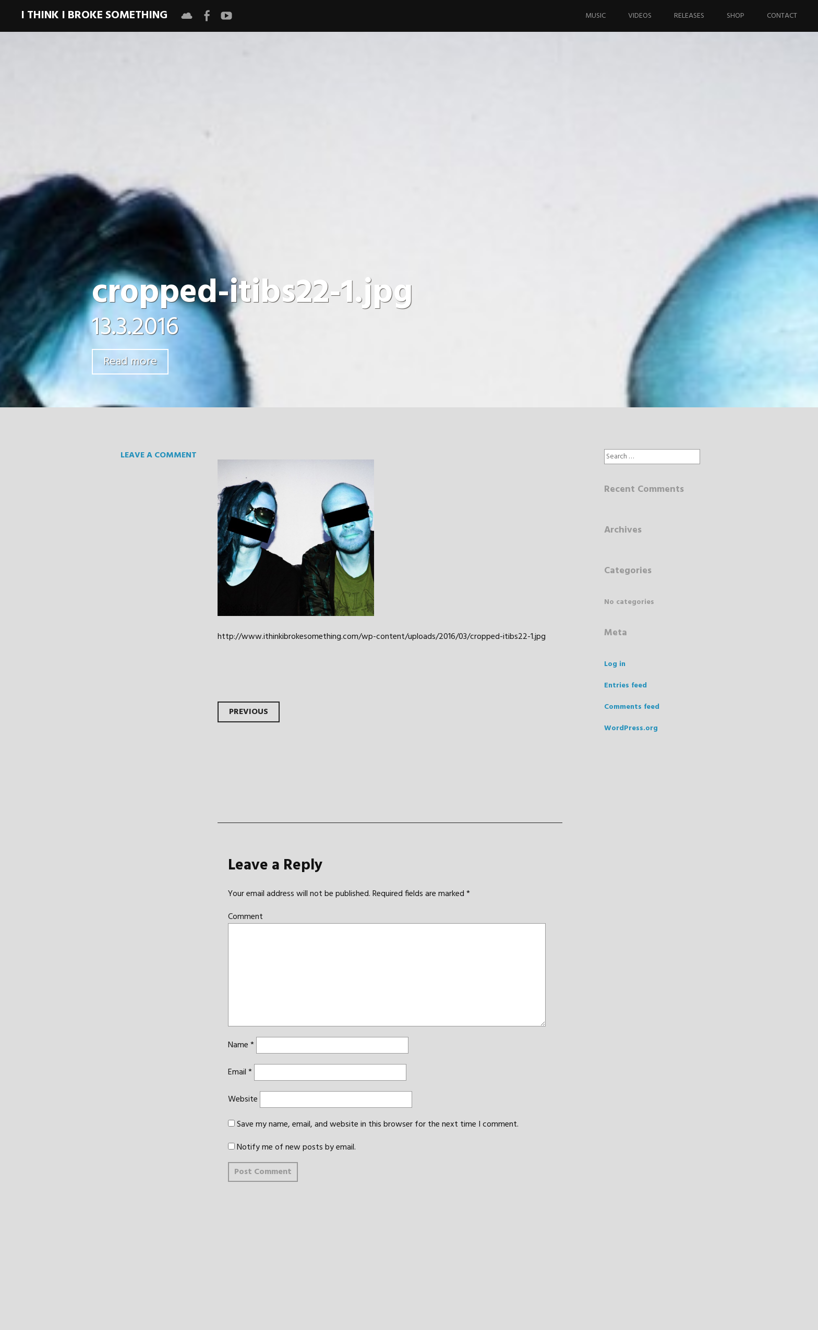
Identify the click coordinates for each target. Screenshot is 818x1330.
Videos (640, 16)
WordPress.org (631, 728)
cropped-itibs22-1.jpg (252, 293)
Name (241, 1045)
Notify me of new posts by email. (296, 1147)
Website (243, 1099)
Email (240, 1072)
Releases (689, 16)
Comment (245, 917)
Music (595, 16)
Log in (614, 664)
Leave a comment (159, 455)
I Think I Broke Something (94, 15)
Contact (782, 16)
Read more (130, 362)
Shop (735, 16)
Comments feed (631, 707)
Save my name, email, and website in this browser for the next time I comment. (378, 1124)
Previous (248, 712)
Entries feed (625, 686)
